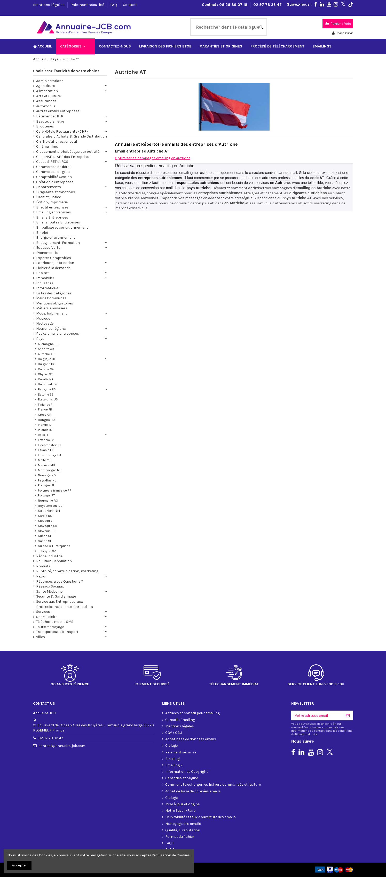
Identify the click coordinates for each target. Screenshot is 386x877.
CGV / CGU (173, 732)
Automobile (45, 106)
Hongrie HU (46, 420)
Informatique (47, 288)
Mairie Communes (51, 298)
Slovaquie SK (47, 526)
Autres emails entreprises (58, 111)
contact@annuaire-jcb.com (61, 746)
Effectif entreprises (52, 207)
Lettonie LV (46, 440)
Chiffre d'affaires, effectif (56, 141)
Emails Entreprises (52, 217)
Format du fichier (179, 836)
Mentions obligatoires (54, 303)
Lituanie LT (45, 450)
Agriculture (45, 86)
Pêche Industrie (49, 556)
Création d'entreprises (55, 182)
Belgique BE (47, 359)
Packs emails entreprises (57, 333)
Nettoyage (44, 323)
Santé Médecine (49, 591)
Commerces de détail (53, 167)
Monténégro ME (49, 470)
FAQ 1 (169, 843)
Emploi (42, 232)
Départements (48, 187)
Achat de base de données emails (193, 791)
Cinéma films (47, 146)
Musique (43, 318)
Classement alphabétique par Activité (67, 151)
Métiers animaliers (51, 308)
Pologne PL (46, 485)
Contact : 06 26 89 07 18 (225, 4)
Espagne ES (47, 389)
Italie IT (43, 435)
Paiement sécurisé (87, 4)
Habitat (42, 273)
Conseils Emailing (180, 720)
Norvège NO (47, 475)
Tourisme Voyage (50, 627)
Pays (40, 338)
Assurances (46, 101)
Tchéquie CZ (47, 551)
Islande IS (45, 430)
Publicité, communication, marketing (67, 571)
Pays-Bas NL (47, 480)
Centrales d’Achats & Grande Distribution (71, 136)
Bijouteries (45, 126)
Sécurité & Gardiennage (56, 596)
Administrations (50, 81)
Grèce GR (44, 414)
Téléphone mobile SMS (54, 621)
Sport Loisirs (47, 617)
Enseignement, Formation (58, 242)
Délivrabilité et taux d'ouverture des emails (200, 817)
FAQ (114, 4)
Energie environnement (55, 237)
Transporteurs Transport (57, 632)
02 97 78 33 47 (267, 4)
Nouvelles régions (51, 328)
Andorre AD (46, 349)
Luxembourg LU (49, 455)
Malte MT (44, 460)
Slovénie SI (46, 531)
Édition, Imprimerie (52, 202)
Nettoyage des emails (183, 824)
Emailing (172, 759)
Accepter (19, 865)
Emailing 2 (174, 765)
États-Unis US (48, 399)
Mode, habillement (51, 313)
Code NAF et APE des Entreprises (63, 157)
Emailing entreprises (53, 212)
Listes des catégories (54, 293)
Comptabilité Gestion (54, 177)
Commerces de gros (53, 172)
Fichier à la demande (53, 268)
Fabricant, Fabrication (55, 263)
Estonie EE (45, 394)
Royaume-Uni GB (50, 506)
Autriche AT (46, 354)
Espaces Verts (48, 247)
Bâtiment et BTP (49, 116)
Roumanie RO (48, 500)
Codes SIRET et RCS (52, 161)
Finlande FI (45, 404)
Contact (130, 4)
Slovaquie (45, 520)
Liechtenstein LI (49, 445)
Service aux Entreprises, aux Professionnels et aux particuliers (64, 604)
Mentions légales (49, 4)
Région (42, 576)
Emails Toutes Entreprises (58, 222)
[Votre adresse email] (316, 715)
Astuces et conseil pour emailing (192, 713)
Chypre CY (45, 374)
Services (43, 611)
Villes (40, 637)
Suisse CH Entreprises (54, 546)
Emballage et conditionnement (62, 227)
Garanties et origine (181, 778)
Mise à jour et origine (182, 804)
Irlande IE (44, 425)
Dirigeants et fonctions (55, 192)
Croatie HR (45, 379)
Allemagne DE (48, 344)
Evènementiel (47, 253)
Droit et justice (48, 197)
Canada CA (46, 369)
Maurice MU (46, 465)
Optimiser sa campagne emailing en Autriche (152, 158)
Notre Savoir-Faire (180, 810)
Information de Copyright (186, 771)
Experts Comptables (53, 258)
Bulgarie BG (46, 364)
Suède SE (45, 536)
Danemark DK (48, 384)
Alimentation (47, 91)
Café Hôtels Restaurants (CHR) (62, 131)
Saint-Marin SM (49, 510)
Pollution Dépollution (54, 561)
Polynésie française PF (54, 490)
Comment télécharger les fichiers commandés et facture (213, 784)
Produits (43, 566)
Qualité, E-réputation (182, 830)
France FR (45, 409)
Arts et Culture (48, 96)
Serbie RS (45, 516)
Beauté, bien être (50, 121)
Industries (44, 283)
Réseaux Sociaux (50, 586)
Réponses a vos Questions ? (59, 581)
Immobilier (45, 278)
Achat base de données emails (190, 739)
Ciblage (171, 745)
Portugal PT (46, 495)
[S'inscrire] (347, 715)
